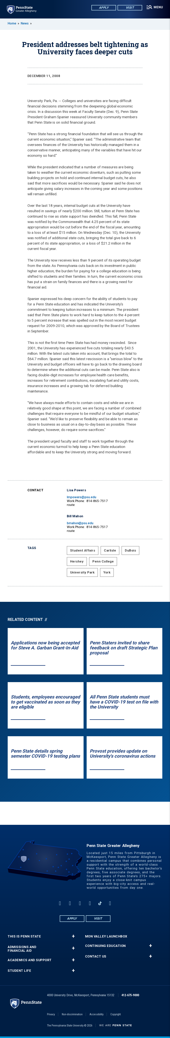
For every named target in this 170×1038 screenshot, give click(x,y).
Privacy (51, 1014)
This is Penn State (24, 936)
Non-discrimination (72, 1014)
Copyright (115, 1014)
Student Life (19, 971)
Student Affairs (82, 550)
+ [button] (73, 936)
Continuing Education (105, 946)
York (106, 572)
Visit (130, 7)
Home (12, 23)
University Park (82, 572)
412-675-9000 (130, 995)
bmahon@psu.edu (80, 523)
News (25, 23)
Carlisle (110, 550)
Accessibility (97, 1014)
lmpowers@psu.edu (81, 497)
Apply (104, 7)
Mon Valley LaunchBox (106, 936)
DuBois (130, 550)
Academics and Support (30, 960)
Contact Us (95, 956)
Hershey (77, 561)
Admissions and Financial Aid (22, 948)
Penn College (103, 561)
